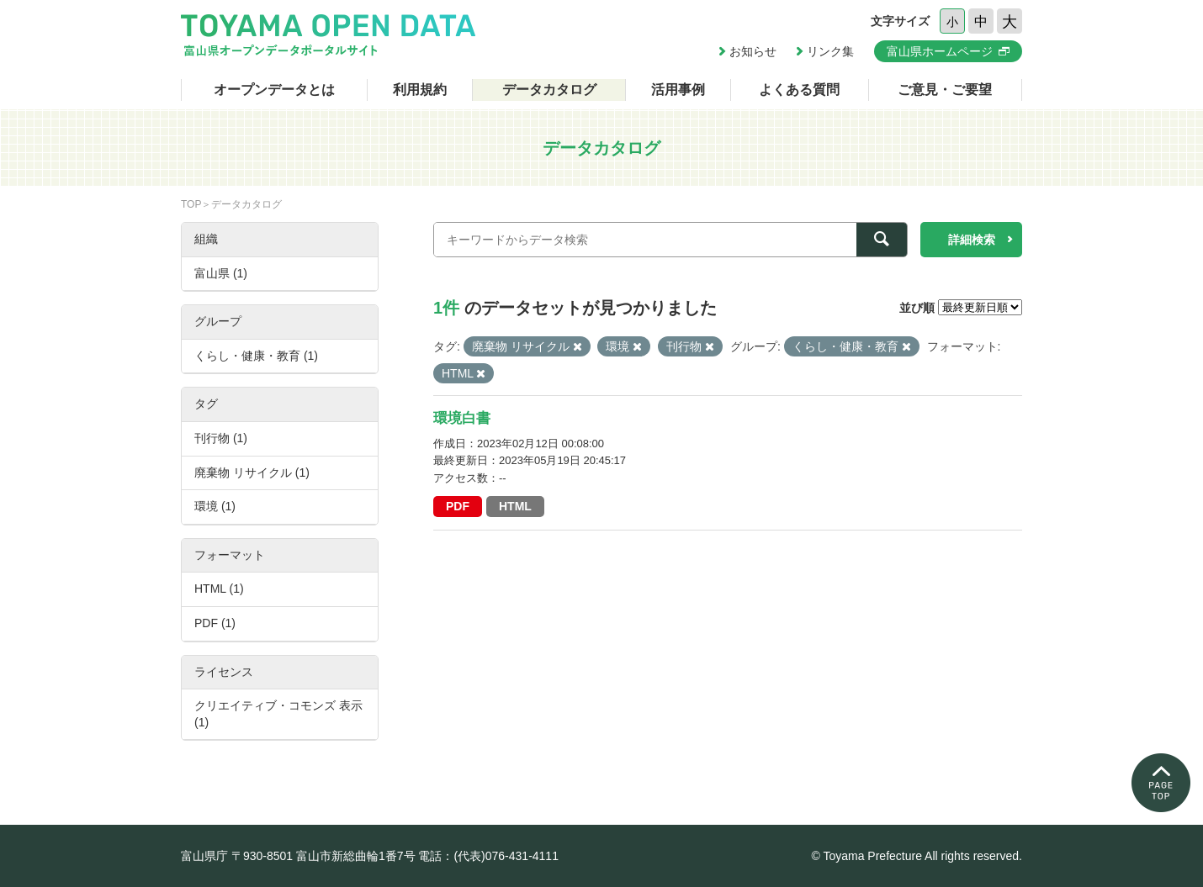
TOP (191, 204)
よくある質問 (799, 89)
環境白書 (461, 418)
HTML (515, 506)
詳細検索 (971, 239)
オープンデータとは (274, 89)
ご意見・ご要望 (945, 89)
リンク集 (830, 51)
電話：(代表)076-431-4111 (488, 856)
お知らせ (752, 51)
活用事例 (678, 89)
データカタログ (549, 89)
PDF (457, 506)
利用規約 (420, 89)
